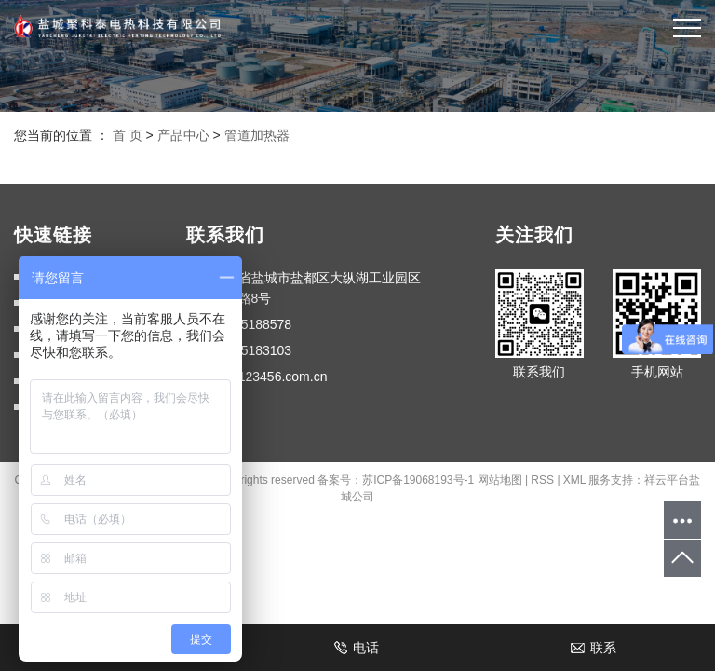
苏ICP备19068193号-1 (418, 479)
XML (574, 479)
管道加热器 (257, 135)
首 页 (127, 135)
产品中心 (183, 135)
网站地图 (500, 479)
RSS (542, 479)
